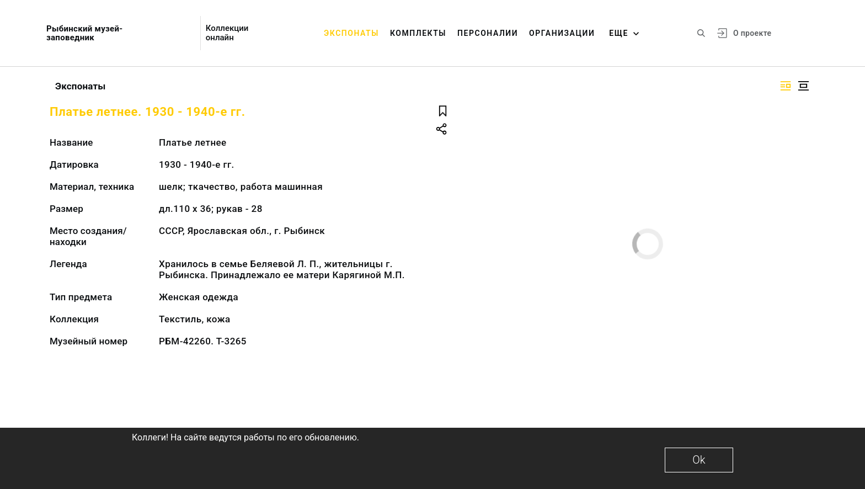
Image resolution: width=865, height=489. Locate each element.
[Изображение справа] (785, 86)
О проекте (752, 33)
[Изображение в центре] (803, 86)
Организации (562, 33)
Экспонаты (351, 33)
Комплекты (418, 33)
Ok (698, 459)
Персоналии (487, 33)
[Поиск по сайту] (701, 33)
